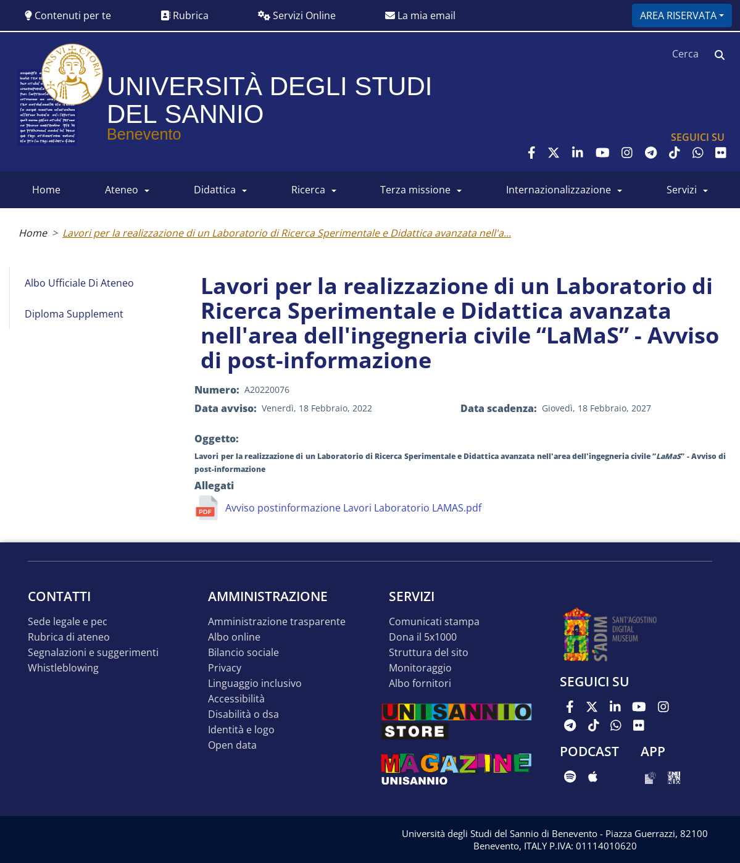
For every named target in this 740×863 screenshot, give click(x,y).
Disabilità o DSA (243, 714)
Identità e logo (241, 729)
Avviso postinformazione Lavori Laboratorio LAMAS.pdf (353, 508)
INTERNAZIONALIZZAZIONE (558, 189)
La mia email (420, 15)
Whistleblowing (63, 668)
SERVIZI (682, 189)
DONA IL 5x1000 (423, 637)
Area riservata (678, 15)
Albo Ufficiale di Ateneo (79, 283)
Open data (232, 745)
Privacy (224, 668)
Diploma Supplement (74, 314)
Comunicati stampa (434, 621)
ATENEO (121, 189)
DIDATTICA (215, 189)
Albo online (234, 637)
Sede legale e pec (67, 621)
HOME (46, 189)
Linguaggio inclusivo (255, 683)
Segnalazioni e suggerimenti (93, 652)
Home (33, 233)
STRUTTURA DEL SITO (428, 652)
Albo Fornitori (420, 683)
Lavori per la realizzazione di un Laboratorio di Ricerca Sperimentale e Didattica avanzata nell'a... (286, 233)
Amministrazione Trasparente (277, 621)
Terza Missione (415, 189)
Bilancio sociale (243, 652)
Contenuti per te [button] (68, 15)
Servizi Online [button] (297, 15)
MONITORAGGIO (420, 668)
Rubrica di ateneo (69, 637)
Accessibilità (236, 699)
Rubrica (184, 15)
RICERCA (308, 189)
